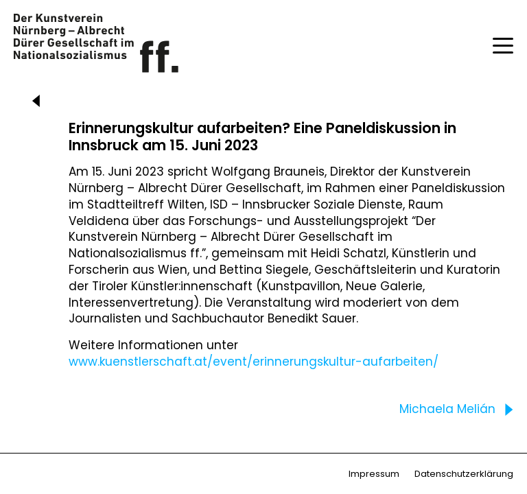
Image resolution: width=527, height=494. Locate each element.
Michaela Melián (459, 409)
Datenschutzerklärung (463, 473)
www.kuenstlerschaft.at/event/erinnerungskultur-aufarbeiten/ (253, 361)
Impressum (374, 473)
